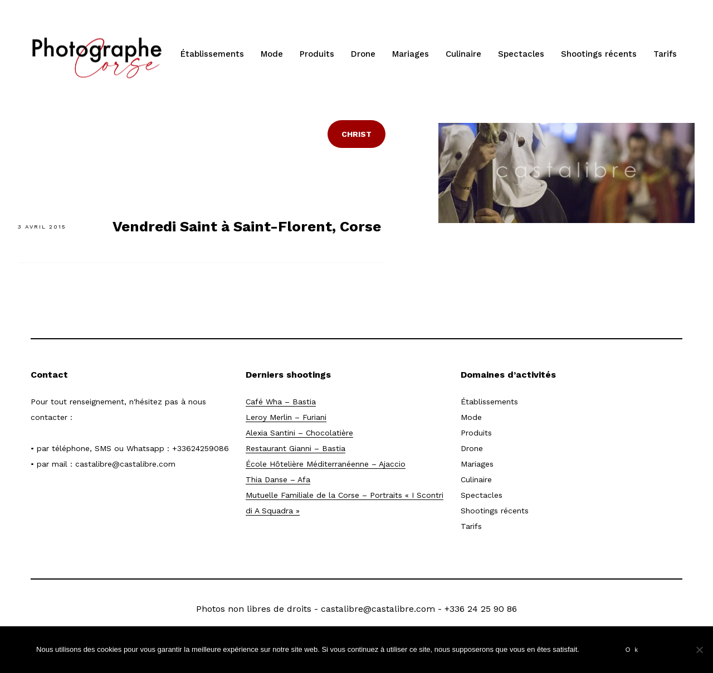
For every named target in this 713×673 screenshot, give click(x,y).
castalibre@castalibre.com (125, 463)
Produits (317, 54)
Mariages (410, 54)
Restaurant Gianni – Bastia (295, 448)
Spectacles (521, 54)
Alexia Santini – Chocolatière (299, 432)
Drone (363, 54)
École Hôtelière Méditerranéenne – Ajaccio (326, 463)
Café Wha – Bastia (281, 401)
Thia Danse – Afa (278, 479)
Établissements (212, 54)
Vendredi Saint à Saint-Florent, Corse (247, 226)
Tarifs (665, 54)
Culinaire (463, 54)
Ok (634, 649)
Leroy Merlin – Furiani (286, 417)
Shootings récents (599, 54)
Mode (272, 54)
